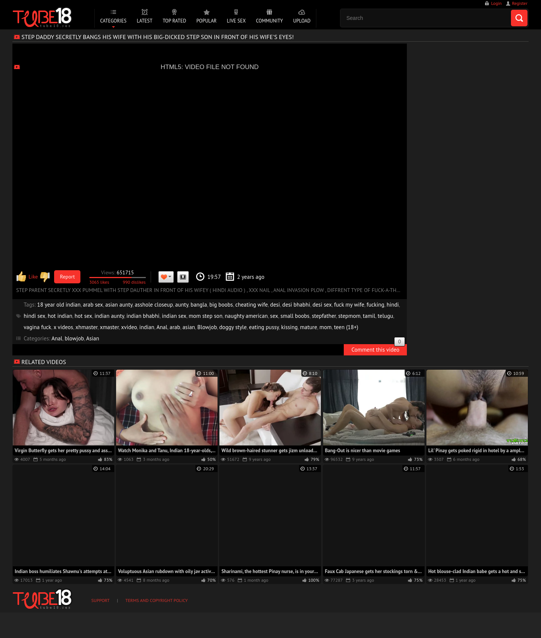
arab (175, 327)
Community (269, 21)
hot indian (60, 315)
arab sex (93, 304)
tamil (369, 315)
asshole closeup (154, 304)
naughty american (246, 315)
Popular (206, 21)
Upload (301, 21)
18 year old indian (59, 304)
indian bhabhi (142, 315)
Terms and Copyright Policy (156, 600)
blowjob (74, 338)
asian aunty (118, 304)
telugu (385, 315)
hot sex (83, 315)
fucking (375, 304)
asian (189, 327)
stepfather (324, 315)
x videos (63, 327)
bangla (198, 304)
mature (308, 327)
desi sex (322, 304)
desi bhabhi (296, 304)
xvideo (129, 327)
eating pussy (264, 327)
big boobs (221, 304)
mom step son (205, 315)
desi (275, 304)
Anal (162, 327)
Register (519, 3)
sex (274, 315)
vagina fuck (37, 327)
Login (496, 3)
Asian (92, 338)
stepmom (349, 315)
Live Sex (236, 21)
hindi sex (34, 315)
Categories (113, 21)
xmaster (109, 327)
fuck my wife (349, 304)
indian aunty (109, 315)
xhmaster (87, 327)
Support (100, 600)
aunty (181, 304)
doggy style (233, 327)
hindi (393, 304)
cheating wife (251, 304)
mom (325, 327)
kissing (289, 327)
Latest (145, 21)
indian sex (174, 315)
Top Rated (174, 21)
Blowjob (207, 327)
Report (67, 276)
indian (146, 327)
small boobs (294, 315)
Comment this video (378, 348)
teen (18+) (346, 327)
